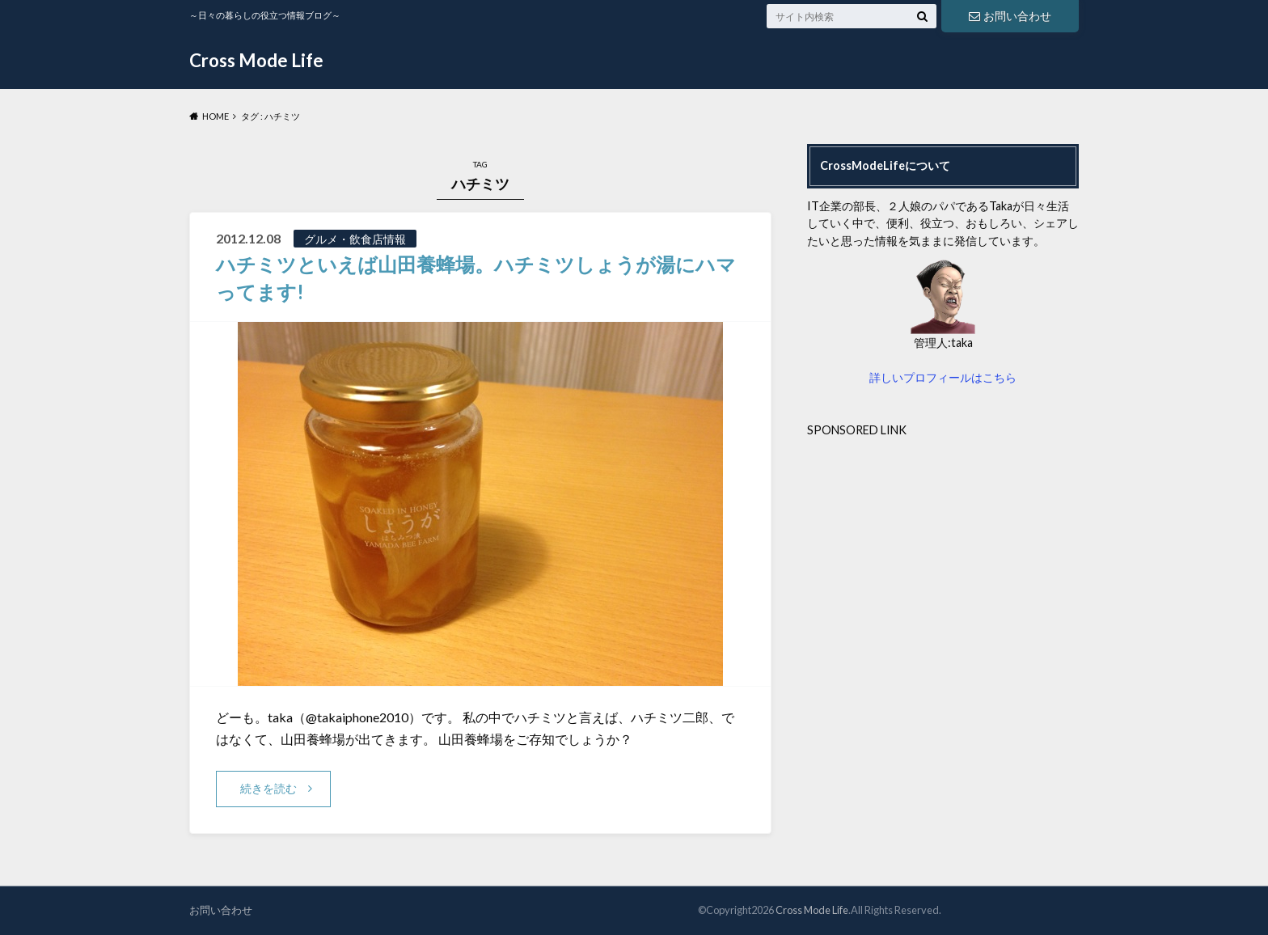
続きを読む (268, 788)
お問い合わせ (1010, 16)
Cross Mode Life (256, 60)
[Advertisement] (943, 551)
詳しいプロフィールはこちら (943, 377)
